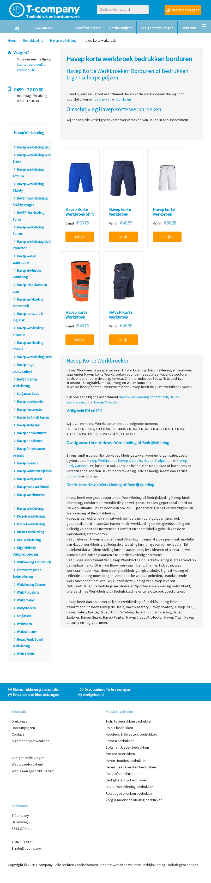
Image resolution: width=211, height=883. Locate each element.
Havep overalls (25, 463)
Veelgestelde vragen (157, 28)
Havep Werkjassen (27, 479)
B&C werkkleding (27, 540)
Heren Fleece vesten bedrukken (131, 767)
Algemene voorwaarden (30, 740)
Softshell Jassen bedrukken (127, 747)
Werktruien (22, 624)
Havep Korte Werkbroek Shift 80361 (79, 214)
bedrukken (102, 99)
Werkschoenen (25, 632)
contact (73, 476)
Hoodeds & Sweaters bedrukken (131, 734)
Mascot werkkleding (29, 524)
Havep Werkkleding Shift (32, 147)
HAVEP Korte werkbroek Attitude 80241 (122, 317)
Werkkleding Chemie (29, 584)
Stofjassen (22, 616)
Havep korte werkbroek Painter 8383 (164, 214)
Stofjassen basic (26, 393)
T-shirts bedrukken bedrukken (129, 721)
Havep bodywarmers (29, 433)
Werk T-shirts (23, 654)
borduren (123, 99)
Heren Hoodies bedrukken (126, 760)
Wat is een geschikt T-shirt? (33, 771)
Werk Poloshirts (26, 592)
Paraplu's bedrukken (121, 773)
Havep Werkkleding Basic (32, 357)
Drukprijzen (20, 721)
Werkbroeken (24, 600)
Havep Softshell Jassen (31, 417)
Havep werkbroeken (29, 495)
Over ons (189, 28)
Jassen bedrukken (120, 740)
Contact (82, 41)
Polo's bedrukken (119, 727)
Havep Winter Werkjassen (32, 471)
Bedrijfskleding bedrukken (126, 780)
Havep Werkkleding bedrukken (130, 786)
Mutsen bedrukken (120, 753)
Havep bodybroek (27, 441)
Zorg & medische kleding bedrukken (134, 800)
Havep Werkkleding (28, 508)
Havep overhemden (28, 401)
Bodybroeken (24, 608)
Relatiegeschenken (183, 864)
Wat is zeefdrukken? (28, 764)
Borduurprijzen (120, 28)
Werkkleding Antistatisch (32, 562)
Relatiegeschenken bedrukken (130, 793)
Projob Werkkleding (29, 516)
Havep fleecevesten (28, 409)
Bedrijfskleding (153, 864)
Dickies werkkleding (28, 532)
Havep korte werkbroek (31, 486)
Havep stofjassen (26, 425)
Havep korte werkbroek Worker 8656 (120, 214)
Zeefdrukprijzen (88, 28)
